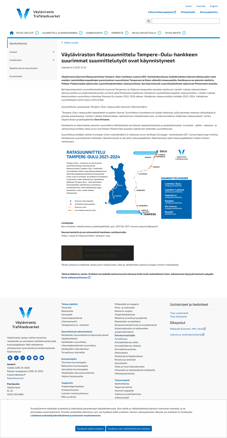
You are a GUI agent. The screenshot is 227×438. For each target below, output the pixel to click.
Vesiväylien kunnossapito (74, 369)
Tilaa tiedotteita (178, 316)
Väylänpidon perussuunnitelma (77, 372)
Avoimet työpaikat (124, 390)
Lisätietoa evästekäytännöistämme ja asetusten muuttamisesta (65, 415)
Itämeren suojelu (123, 311)
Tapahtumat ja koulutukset (23, 68)
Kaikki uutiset (71, 42)
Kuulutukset (15, 76)
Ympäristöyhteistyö (125, 314)
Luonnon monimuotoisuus (74, 393)
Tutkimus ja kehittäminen (128, 394)
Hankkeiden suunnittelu (73, 342)
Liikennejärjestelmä (71, 317)
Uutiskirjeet (15, 60)
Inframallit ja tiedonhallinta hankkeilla (135, 370)
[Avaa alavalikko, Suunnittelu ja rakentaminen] (80, 32)
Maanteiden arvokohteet (128, 321)
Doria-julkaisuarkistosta (76, 277)
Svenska (202, 6)
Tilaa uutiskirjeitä (179, 313)
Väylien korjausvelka (72, 376)
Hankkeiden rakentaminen (75, 348)
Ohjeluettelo (121, 352)
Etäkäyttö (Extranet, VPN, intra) (188, 328)
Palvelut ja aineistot (125, 359)
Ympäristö (117, 32)
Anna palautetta (209, 12)
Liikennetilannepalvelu (163, 12)
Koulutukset (121, 363)
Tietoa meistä (173, 32)
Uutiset (13, 51)
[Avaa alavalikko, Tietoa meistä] (184, 32)
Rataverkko (67, 311)
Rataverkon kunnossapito (74, 365)
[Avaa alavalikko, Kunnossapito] (105, 32)
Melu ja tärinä (68, 396)
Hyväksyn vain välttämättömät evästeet (129, 428)
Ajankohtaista (18, 43)
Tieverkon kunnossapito (73, 362)
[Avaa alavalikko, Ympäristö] (126, 32)
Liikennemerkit (69, 321)
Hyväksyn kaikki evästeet (90, 428)
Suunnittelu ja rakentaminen (59, 32)
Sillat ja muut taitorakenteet (129, 366)
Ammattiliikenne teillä (126, 342)
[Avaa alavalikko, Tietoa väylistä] (37, 32)
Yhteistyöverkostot (124, 373)
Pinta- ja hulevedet (125, 307)
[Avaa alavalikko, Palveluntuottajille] (159, 32)
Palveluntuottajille (144, 32)
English (215, 6)
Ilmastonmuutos (70, 389)
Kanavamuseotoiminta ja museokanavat (136, 324)
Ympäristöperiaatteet (72, 386)
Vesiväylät (66, 314)
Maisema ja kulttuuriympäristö (131, 317)
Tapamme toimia (123, 387)
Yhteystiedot (188, 12)
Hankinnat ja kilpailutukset (129, 356)
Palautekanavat (15, 378)
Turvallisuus (121, 338)
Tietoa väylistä (25, 32)
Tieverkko (66, 307)
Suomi (189, 6)
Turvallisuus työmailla (73, 352)
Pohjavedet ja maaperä (127, 304)
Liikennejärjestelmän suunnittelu (78, 345)
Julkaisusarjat (122, 397)
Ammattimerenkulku (125, 349)
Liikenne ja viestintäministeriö (187, 334)
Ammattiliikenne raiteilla (128, 345)
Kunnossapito (94, 32)
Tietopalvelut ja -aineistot (75, 324)
